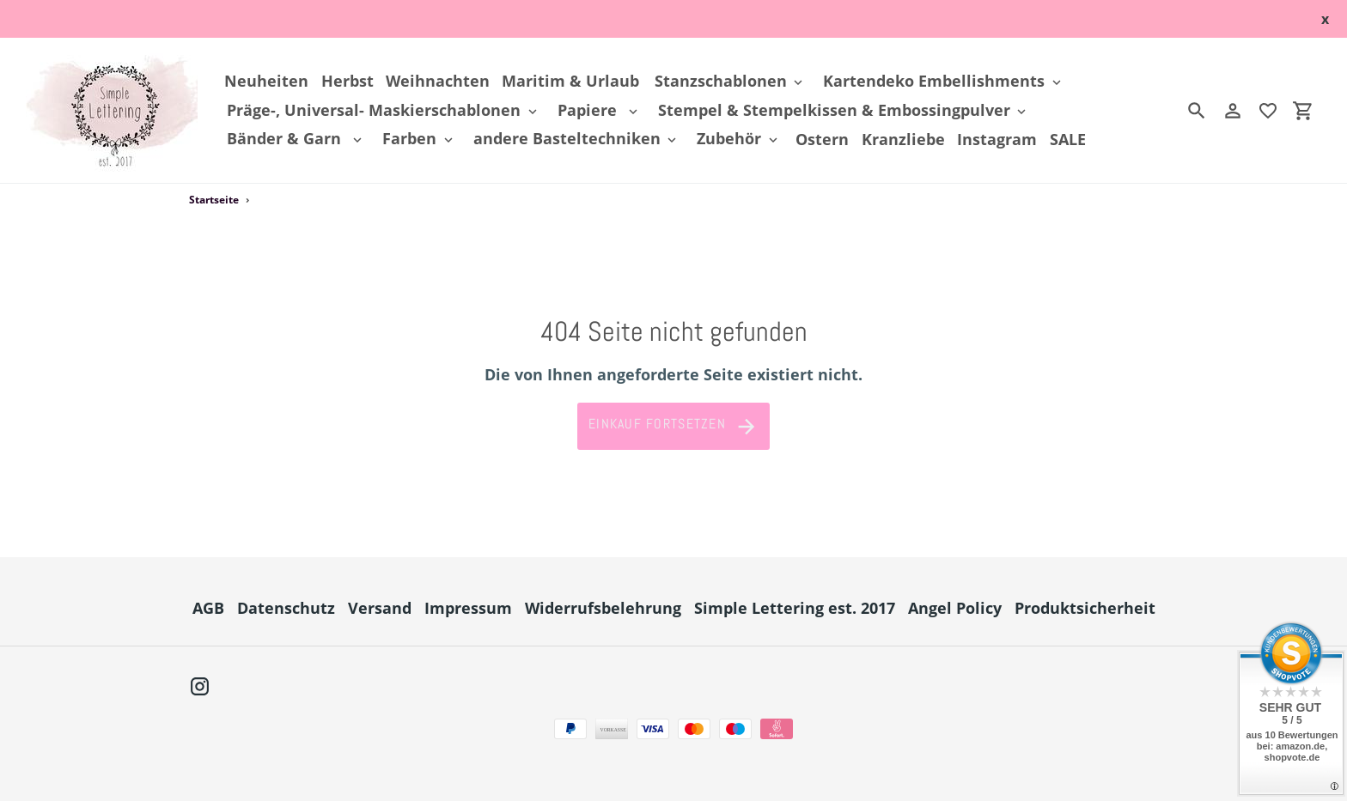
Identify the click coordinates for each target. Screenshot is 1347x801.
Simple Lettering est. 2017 (794, 608)
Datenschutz (286, 608)
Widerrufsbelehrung (603, 608)
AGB (208, 608)
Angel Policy (955, 608)
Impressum (468, 608)
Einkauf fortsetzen (673, 427)
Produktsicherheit (1085, 608)
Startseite (214, 199)
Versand (379, 608)
